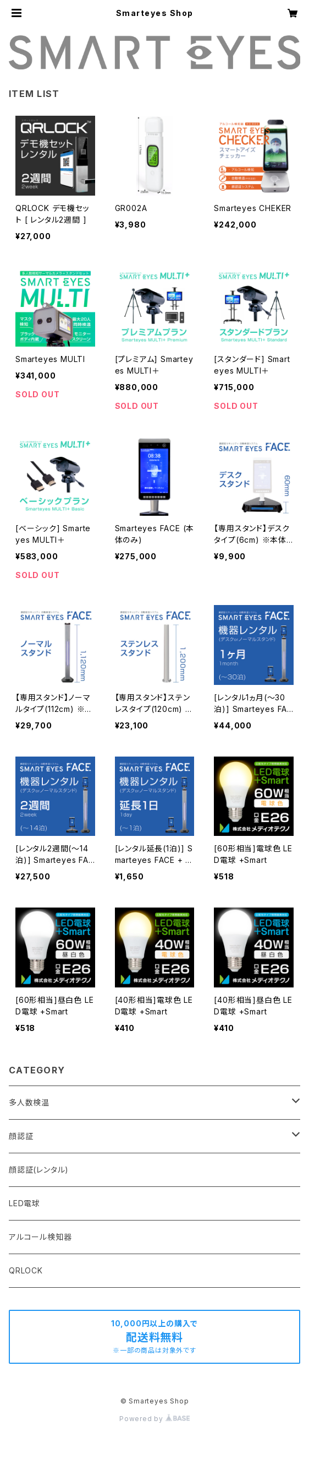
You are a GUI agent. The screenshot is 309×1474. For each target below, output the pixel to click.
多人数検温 (29, 1102)
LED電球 (24, 1203)
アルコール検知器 (40, 1236)
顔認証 (21, 1136)
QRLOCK (26, 1270)
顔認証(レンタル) (39, 1169)
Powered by (154, 1418)
